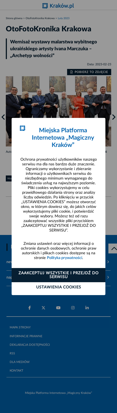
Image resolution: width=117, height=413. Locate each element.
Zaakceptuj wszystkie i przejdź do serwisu (58, 275)
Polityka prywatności (64, 258)
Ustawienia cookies (58, 287)
